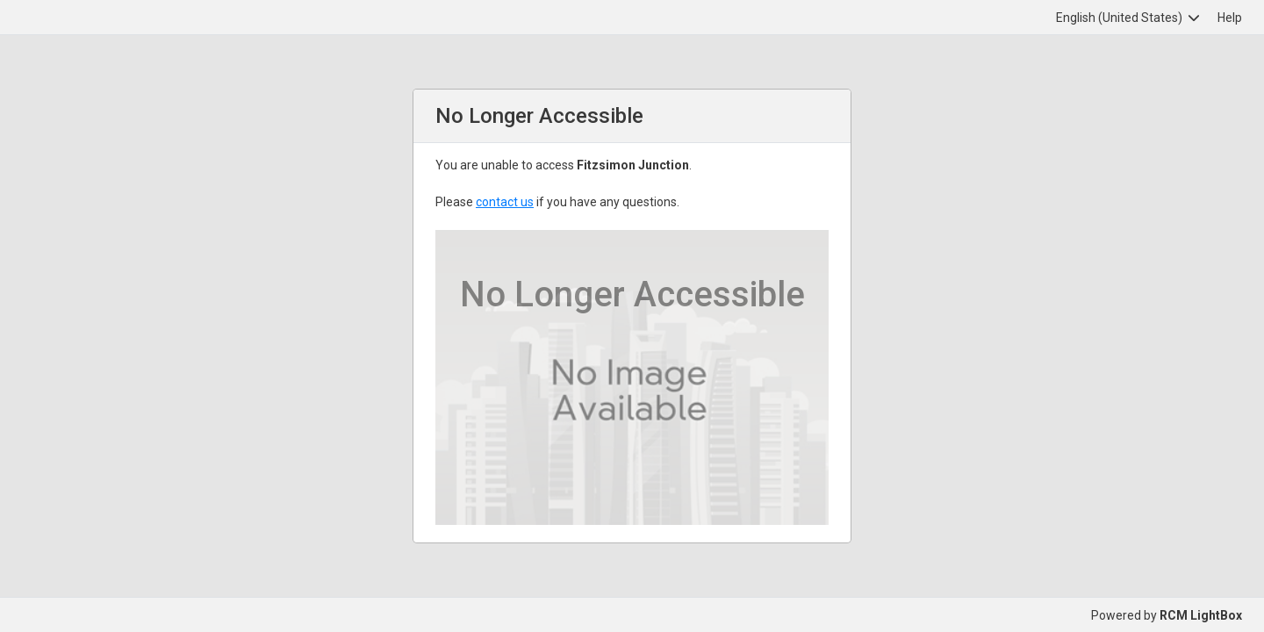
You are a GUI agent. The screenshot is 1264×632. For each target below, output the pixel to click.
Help (1229, 18)
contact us (505, 202)
